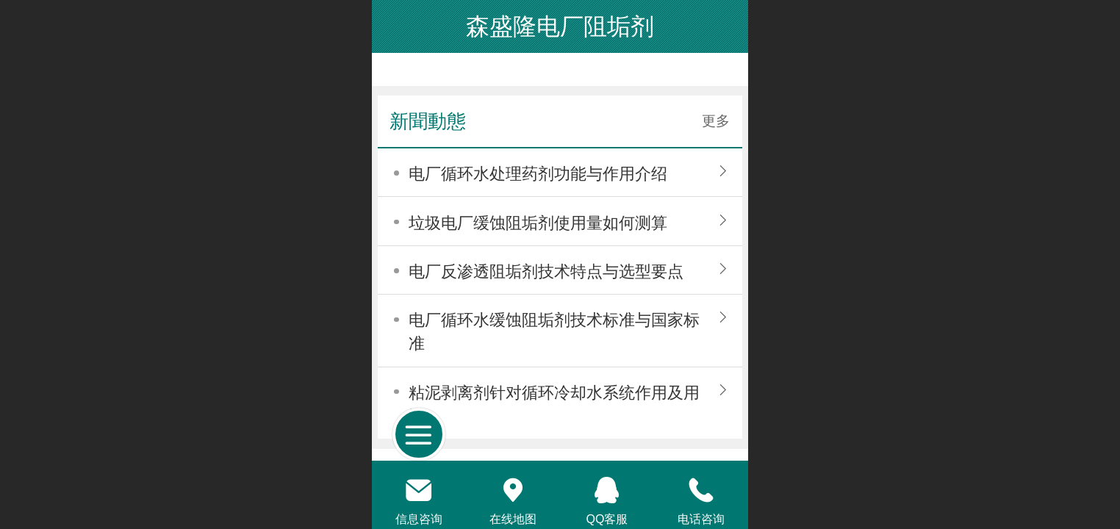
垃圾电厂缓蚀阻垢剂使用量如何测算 (538, 223)
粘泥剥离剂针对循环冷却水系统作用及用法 (554, 404)
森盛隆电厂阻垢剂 (560, 26)
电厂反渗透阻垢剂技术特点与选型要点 (546, 271)
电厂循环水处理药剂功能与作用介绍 (538, 174)
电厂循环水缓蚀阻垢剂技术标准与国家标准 (554, 332)
